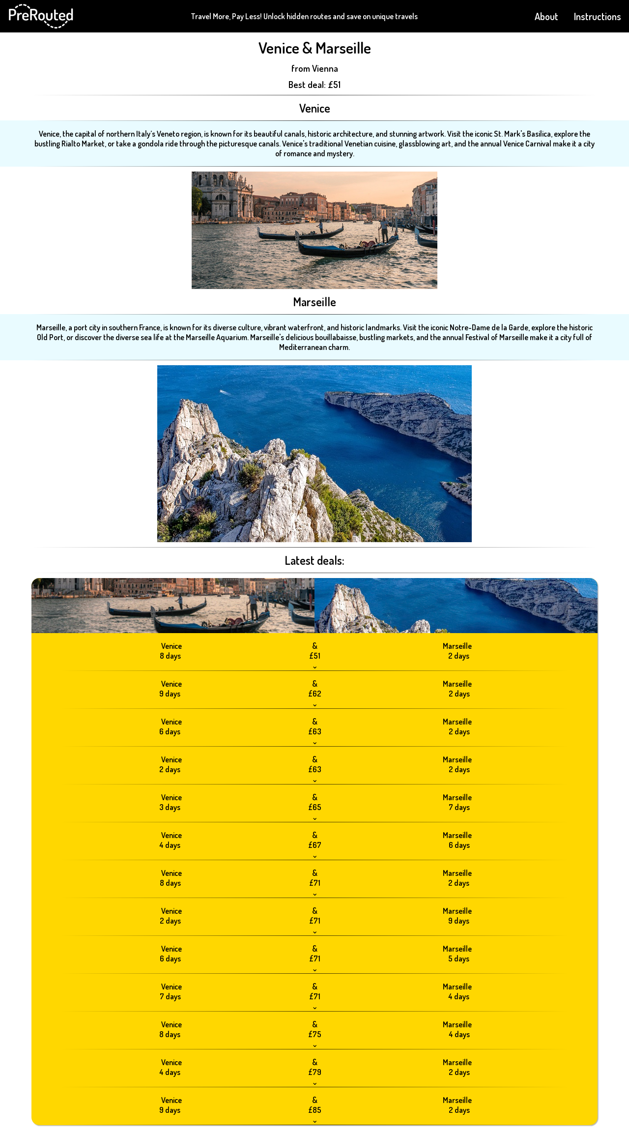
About (546, 16)
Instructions (597, 16)
